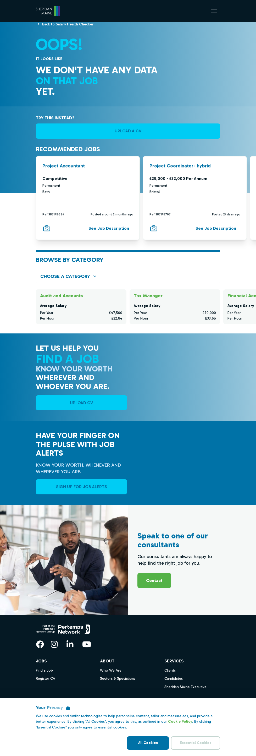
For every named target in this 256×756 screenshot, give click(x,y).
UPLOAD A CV (128, 130)
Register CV (45, 678)
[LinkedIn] (70, 644)
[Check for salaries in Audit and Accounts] (81, 306)
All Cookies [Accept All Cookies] (148, 743)
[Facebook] (40, 644)
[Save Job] (46, 228)
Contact (154, 580)
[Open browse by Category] (128, 276)
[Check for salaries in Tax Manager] (175, 306)
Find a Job (44, 670)
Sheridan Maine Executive (185, 687)
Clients (170, 670)
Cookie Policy (180, 721)
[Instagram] (54, 644)
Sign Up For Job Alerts (81, 486)
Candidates (173, 678)
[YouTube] (86, 644)
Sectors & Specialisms (117, 678)
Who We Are (110, 670)
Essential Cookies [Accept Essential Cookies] (195, 743)
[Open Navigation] (214, 11)
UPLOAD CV (81, 402)
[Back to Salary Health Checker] (68, 24)
